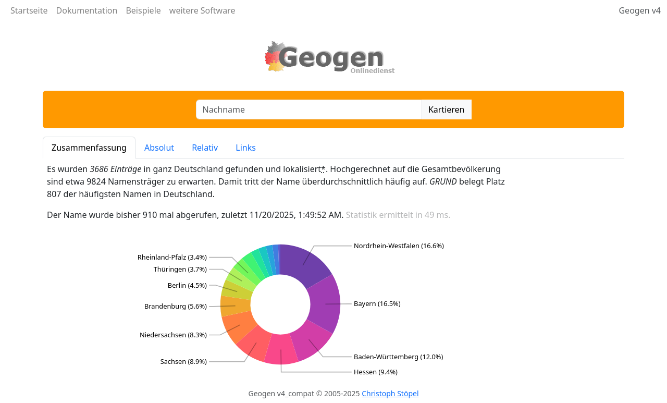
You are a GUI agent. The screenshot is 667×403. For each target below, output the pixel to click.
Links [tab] (246, 147)
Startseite (29, 10)
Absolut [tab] (159, 147)
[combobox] (309, 109)
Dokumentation (87, 10)
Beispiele (143, 10)
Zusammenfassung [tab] (89, 147)
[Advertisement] (573, 271)
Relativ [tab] (205, 147)
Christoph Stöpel (390, 393)
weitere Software (202, 10)
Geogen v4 (640, 10)
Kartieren (446, 109)
